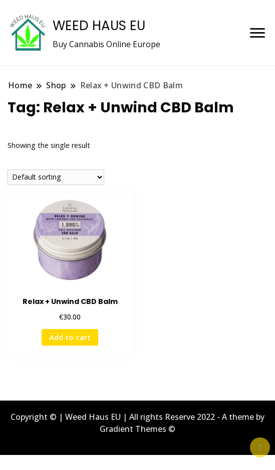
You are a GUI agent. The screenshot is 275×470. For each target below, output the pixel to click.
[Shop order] (56, 177)
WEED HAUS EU (99, 26)
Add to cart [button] (70, 337)
